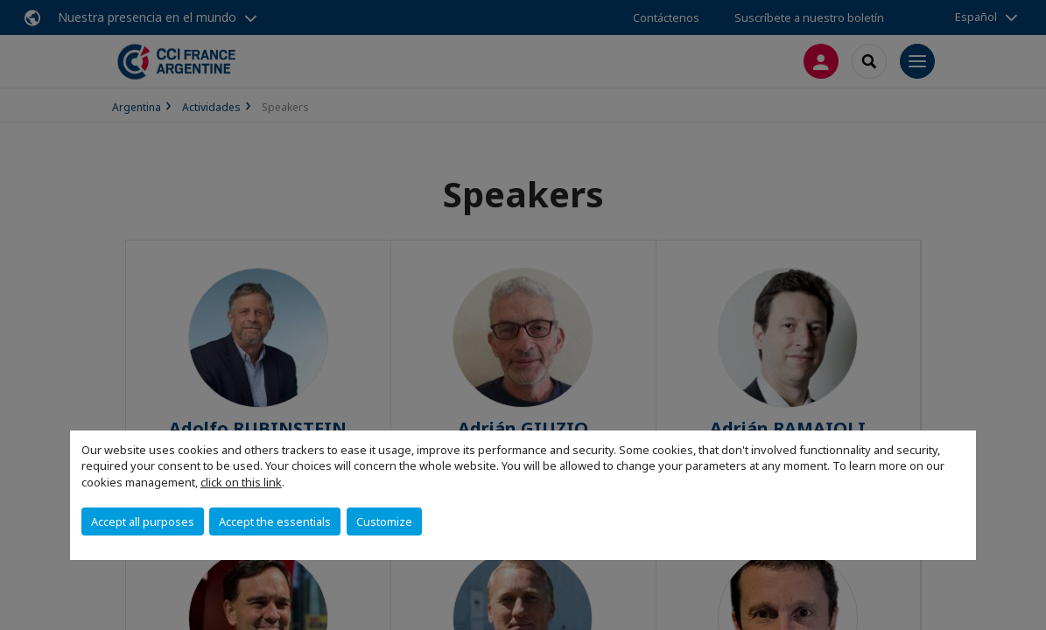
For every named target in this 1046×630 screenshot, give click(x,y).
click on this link (241, 482)
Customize (384, 521)
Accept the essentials (275, 521)
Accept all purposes (142, 521)
